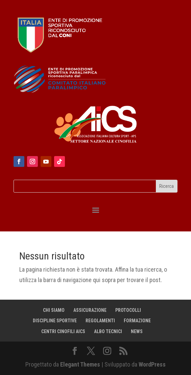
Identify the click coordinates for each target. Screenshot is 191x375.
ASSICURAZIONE (89, 310)
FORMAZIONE (137, 320)
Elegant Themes (80, 364)
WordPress (152, 364)
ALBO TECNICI (108, 331)
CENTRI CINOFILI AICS (63, 331)
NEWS (137, 331)
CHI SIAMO (54, 310)
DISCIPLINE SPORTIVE (55, 320)
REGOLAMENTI (100, 320)
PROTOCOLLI (128, 310)
